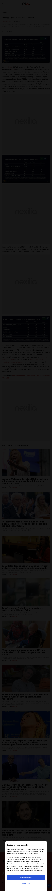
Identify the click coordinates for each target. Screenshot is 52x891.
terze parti (38, 857)
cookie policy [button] (33, 853)
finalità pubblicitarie (28, 868)
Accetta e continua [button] (26, 877)
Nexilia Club (26, 883)
